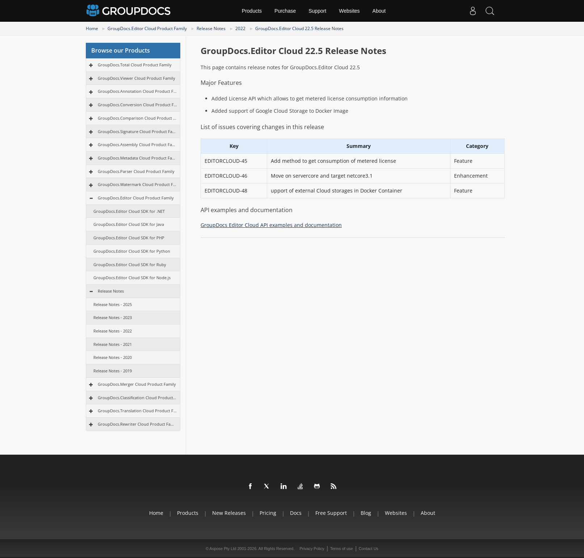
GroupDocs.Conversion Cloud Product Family (137, 104)
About (379, 11)
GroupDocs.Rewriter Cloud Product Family (137, 424)
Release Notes (211, 28)
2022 (240, 28)
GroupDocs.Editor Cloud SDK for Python (131, 251)
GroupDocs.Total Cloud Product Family (135, 64)
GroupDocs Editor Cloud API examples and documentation (271, 225)
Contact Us (368, 548)
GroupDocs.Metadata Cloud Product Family (137, 158)
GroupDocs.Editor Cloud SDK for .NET (129, 211)
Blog (366, 512)
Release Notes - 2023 (112, 317)
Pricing (268, 512)
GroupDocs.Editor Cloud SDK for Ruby (129, 264)
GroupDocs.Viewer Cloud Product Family (136, 78)
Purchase (285, 11)
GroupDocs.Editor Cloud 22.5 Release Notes (299, 28)
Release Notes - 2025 (112, 304)
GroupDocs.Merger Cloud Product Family (137, 384)
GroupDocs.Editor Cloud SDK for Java (128, 224)
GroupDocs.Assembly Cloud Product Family (137, 144)
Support (317, 11)
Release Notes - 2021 (112, 344)
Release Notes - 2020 (112, 357)
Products (252, 11)
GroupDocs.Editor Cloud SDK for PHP (128, 237)
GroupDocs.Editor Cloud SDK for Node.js (132, 277)
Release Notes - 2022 (112, 331)
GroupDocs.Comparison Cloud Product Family (137, 118)
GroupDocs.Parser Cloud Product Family (136, 171)
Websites (349, 11)
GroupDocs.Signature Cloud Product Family (137, 131)
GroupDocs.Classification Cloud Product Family (137, 397)
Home (92, 28)
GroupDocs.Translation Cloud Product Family (137, 410)
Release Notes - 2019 (112, 370)
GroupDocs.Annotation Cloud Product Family (137, 91)
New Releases (229, 512)
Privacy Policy (311, 548)
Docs (296, 512)
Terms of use (341, 548)
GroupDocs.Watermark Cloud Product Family (137, 184)
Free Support (331, 512)
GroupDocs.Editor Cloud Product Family (147, 28)
